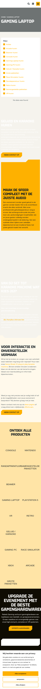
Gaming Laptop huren (15, 61)
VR (10, 516)
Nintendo (30, 450)
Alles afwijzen (20, 685)
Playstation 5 (30, 500)
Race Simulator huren (14, 77)
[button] (38, 4)
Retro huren (11, 85)
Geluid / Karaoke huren (15, 69)
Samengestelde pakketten (16, 89)
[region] (20, 669)
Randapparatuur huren (15, 81)
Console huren (12, 57)
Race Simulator (30, 550)
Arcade (30, 565)
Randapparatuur (11, 466)
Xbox (11, 565)
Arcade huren (11, 48)
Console (11, 450)
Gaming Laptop (10, 500)
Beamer (10, 484)
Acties (8, 44)
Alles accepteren (20, 674)
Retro (30, 516)
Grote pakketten (12, 73)
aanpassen (20, 679)
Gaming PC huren (13, 65)
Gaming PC (11, 550)
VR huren (10, 93)
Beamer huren (12, 52)
